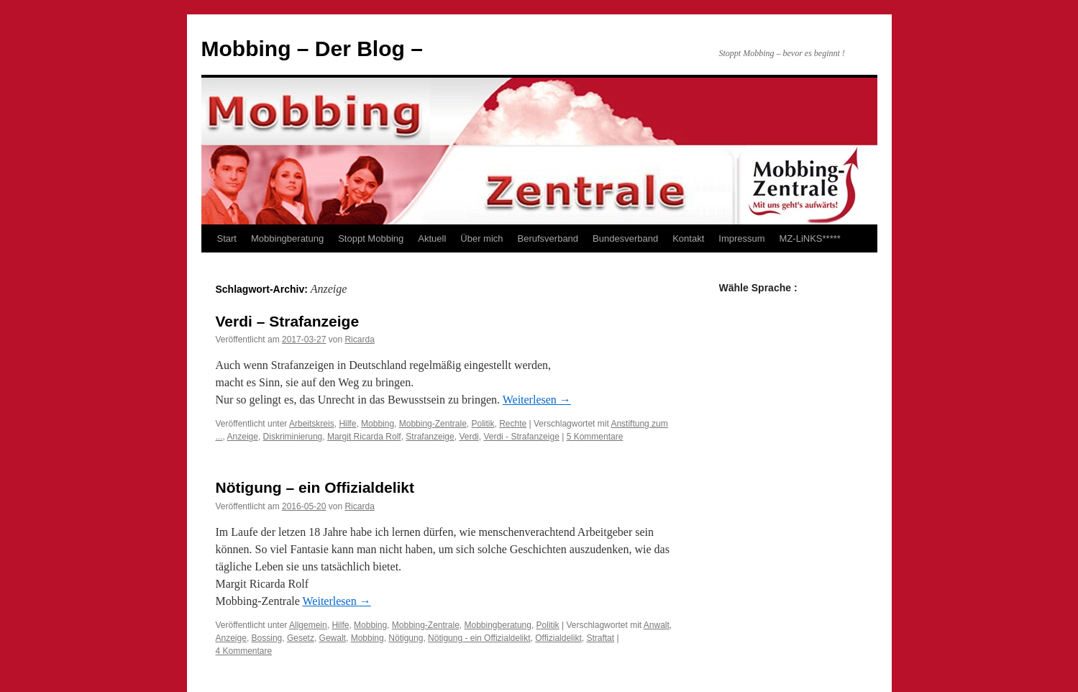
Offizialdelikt (558, 638)
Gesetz (300, 638)
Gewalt (332, 638)
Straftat (600, 638)
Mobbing (377, 424)
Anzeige (242, 437)
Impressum (741, 238)
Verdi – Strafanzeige (288, 321)
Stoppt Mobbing (370, 238)
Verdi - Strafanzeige (521, 437)
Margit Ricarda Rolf (364, 437)
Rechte (512, 424)
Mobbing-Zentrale (433, 424)
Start (227, 238)
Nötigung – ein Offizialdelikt (315, 487)
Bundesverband (625, 238)
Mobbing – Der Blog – (312, 48)
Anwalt (657, 625)
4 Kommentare (244, 651)
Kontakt (688, 238)
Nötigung (405, 638)
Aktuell (432, 238)
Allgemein (308, 625)
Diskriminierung (293, 437)
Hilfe (347, 424)
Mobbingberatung (287, 238)
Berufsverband (548, 238)
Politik (483, 424)
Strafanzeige (430, 437)
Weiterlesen (537, 399)
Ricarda (359, 339)
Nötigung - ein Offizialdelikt (479, 638)
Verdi (468, 437)
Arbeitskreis (311, 424)
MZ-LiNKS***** (810, 238)
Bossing (267, 638)
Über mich (481, 238)
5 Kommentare (595, 437)
